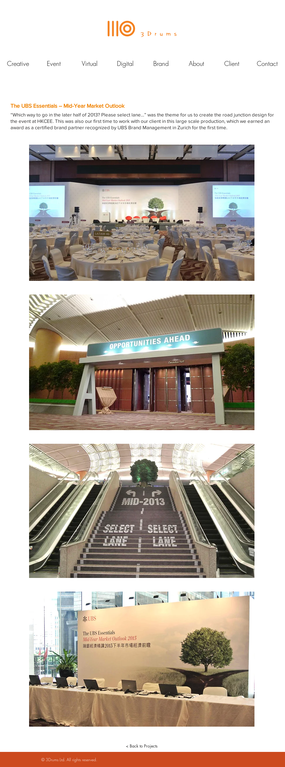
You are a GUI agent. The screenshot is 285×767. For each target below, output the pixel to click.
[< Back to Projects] (141, 746)
